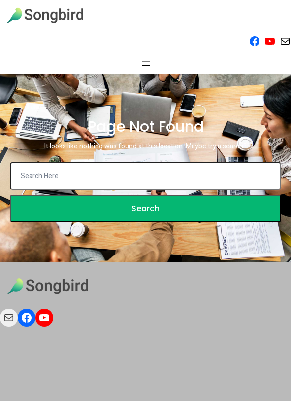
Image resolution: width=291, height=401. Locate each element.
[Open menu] (146, 64)
